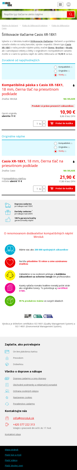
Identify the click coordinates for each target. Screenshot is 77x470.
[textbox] (35, 14)
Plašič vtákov (11, 460)
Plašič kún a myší (13, 454)
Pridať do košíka (61, 123)
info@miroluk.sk (23, 418)
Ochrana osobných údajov (26, 391)
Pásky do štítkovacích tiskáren (34, 25)
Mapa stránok (11, 449)
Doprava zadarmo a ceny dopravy (29, 378)
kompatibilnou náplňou (15, 178)
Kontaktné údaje (13, 434)
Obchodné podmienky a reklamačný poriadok (35, 384)
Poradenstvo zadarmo (24, 403)
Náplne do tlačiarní (10, 25)
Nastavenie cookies (22, 397)
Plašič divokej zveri (14, 465)
